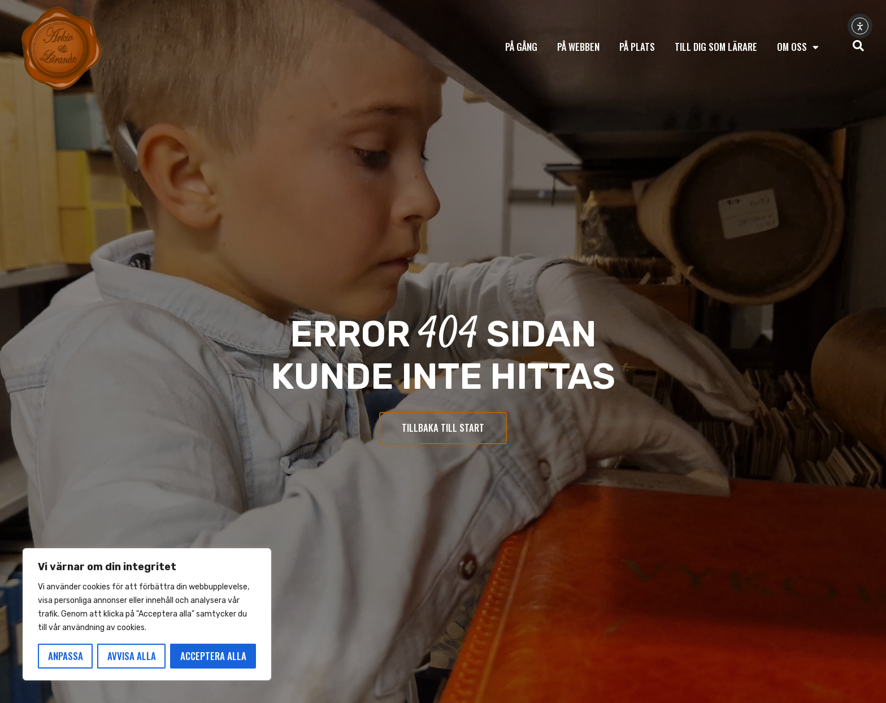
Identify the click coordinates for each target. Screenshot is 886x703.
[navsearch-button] (858, 47)
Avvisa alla (131, 656)
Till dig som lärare (716, 47)
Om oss (798, 47)
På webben (578, 47)
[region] (147, 614)
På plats (637, 47)
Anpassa (65, 656)
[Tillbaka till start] (61, 49)
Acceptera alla (213, 656)
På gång (521, 47)
